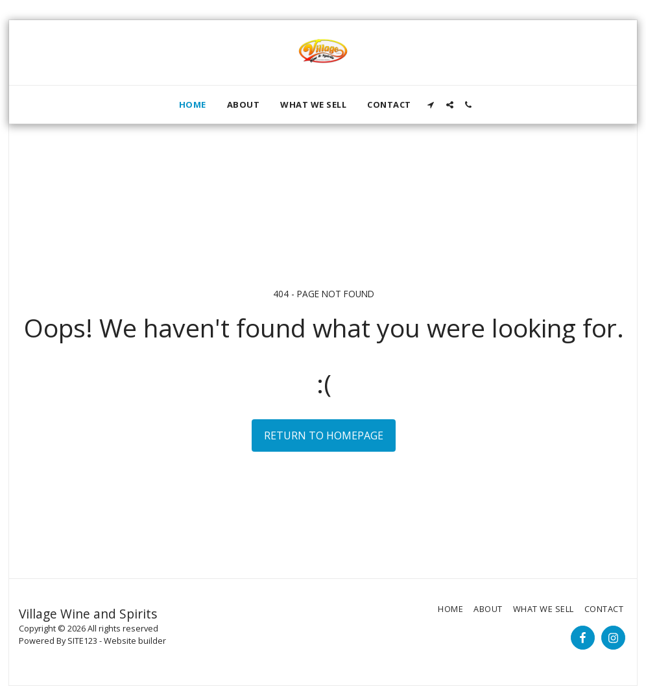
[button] (431, 105)
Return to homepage (323, 435)
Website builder (135, 640)
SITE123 (82, 640)
